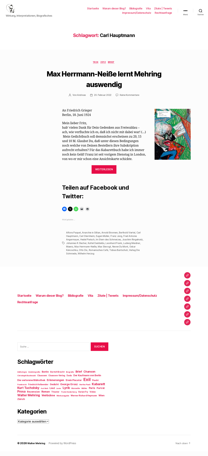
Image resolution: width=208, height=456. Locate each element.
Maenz (69, 251)
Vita (148, 10)
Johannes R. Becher (76, 247)
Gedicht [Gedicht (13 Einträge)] (54, 389)
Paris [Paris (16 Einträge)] (92, 392)
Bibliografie (135, 10)
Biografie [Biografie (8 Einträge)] (70, 377)
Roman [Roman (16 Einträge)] (45, 396)
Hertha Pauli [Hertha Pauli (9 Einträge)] (84, 389)
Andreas (80, 99)
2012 (103, 66)
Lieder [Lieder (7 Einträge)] (58, 393)
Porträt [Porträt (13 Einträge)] (101, 392)
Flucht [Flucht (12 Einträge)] (95, 384)
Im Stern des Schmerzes (109, 244)
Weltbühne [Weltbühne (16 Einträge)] (48, 400)
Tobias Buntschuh (119, 254)
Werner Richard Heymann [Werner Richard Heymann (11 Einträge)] (84, 400)
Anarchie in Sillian (91, 237)
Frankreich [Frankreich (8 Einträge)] (22, 389)
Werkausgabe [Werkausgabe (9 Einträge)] (62, 400)
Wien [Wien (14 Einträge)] (101, 400)
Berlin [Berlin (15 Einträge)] (45, 376)
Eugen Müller (103, 240)
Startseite (93, 10)
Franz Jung (117, 240)
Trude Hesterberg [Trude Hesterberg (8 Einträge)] (69, 397)
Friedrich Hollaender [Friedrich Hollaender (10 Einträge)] (38, 389)
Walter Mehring (37, 447)
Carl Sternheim (87, 240)
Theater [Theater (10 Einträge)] (55, 396)
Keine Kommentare (130, 99)
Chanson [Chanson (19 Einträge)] (89, 376)
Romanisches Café (99, 254)
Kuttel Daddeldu (96, 247)
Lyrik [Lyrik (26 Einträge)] (66, 392)
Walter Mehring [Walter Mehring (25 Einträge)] (28, 400)
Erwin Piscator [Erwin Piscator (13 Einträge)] (74, 384)
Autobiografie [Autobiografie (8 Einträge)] (34, 377)
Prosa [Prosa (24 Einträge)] (21, 396)
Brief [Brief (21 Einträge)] (79, 376)
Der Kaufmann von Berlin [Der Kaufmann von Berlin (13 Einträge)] (87, 380)
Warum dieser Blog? (114, 10)
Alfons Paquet (73, 237)
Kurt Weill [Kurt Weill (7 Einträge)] (44, 393)
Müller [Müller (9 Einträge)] (84, 393)
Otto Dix (83, 254)
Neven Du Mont (121, 251)
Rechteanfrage (163, 14)
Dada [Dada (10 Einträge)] (69, 380)
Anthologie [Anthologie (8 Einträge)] (22, 377)
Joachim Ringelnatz (133, 244)
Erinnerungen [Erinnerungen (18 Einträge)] (55, 384)
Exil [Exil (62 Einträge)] (87, 384)
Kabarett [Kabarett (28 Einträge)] (98, 389)
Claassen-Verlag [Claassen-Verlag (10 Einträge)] (56, 380)
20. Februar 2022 (102, 99)
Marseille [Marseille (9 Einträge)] (75, 393)
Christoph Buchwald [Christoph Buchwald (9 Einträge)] (26, 380)
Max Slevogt (105, 251)
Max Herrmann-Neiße (86, 251)
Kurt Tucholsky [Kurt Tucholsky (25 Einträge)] (28, 392)
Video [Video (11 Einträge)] (93, 396)
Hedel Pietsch (88, 244)
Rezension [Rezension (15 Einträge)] (33, 396)
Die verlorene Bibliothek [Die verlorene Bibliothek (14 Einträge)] (31, 384)
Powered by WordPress (64, 447)
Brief (112, 66)
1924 (95, 66)
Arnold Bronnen (110, 237)
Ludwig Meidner (132, 247)
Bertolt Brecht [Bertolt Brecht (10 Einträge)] (57, 376)
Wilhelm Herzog (86, 258)
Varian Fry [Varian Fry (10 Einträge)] (83, 396)
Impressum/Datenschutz (136, 14)
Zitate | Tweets (163, 10)
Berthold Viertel (128, 237)
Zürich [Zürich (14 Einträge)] (21, 403)
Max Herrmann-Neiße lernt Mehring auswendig (104, 83)
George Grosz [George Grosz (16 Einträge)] (69, 388)
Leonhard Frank (114, 247)
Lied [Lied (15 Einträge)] (52, 392)
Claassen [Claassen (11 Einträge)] (42, 380)
